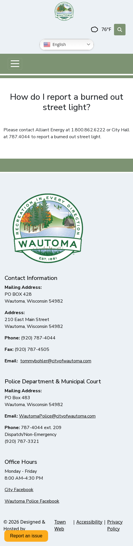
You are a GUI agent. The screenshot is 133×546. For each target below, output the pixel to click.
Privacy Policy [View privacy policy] (114, 525)
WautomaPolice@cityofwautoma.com (57, 416)
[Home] (64, 11)
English (54, 44)
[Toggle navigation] (15, 64)
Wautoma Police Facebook (32, 501)
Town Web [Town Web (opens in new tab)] (60, 525)
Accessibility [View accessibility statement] (89, 522)
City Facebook (19, 490)
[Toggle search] (120, 29)
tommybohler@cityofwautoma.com (55, 361)
